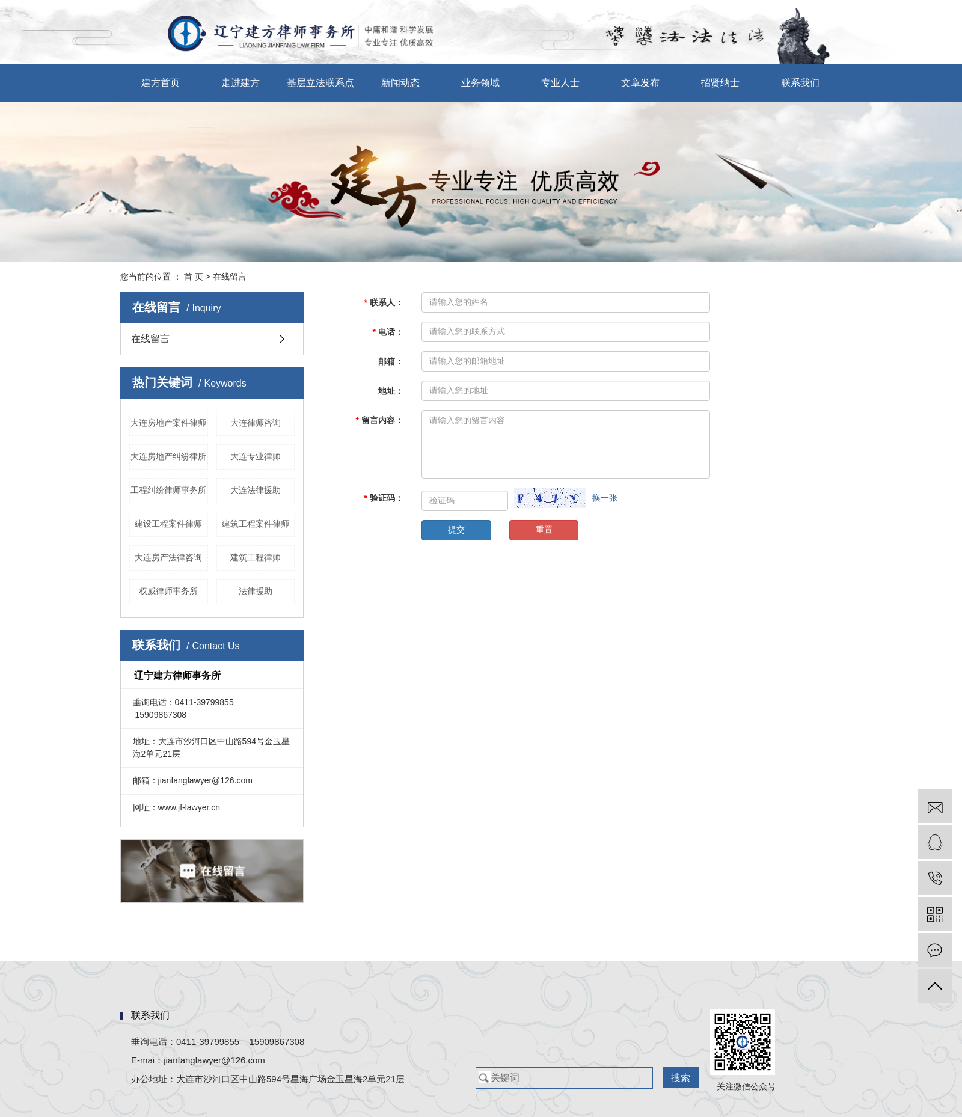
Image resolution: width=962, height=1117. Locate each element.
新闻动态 (400, 83)
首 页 (193, 276)
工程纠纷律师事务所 (168, 490)
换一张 (604, 498)
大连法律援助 (255, 490)
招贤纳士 (720, 83)
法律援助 (255, 591)
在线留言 (150, 339)
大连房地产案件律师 (168, 422)
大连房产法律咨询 (168, 557)
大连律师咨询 (255, 422)
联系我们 (800, 83)
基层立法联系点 (320, 83)
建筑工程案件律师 (255, 523)
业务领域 (480, 83)
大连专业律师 (255, 456)
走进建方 (240, 83)
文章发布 (640, 83)
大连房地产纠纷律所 (168, 456)
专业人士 (560, 83)
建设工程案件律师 (168, 523)
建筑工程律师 (255, 557)
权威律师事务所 (168, 591)
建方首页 (160, 83)
